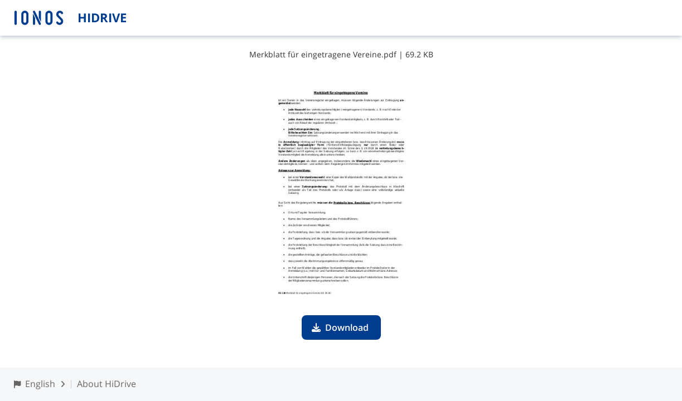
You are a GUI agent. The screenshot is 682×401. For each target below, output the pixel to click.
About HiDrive (106, 384)
